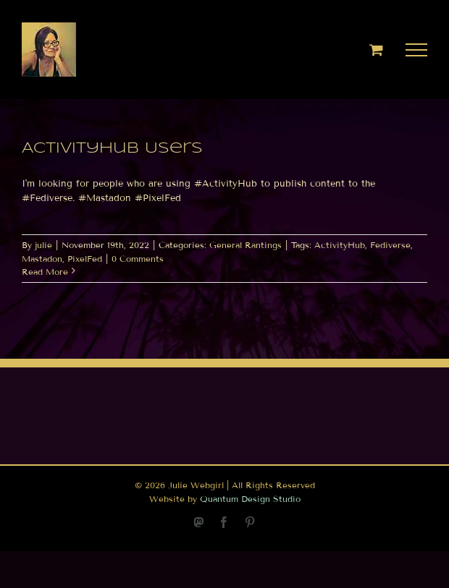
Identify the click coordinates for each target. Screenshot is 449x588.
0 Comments (138, 258)
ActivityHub (339, 244)
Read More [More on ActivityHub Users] (45, 271)
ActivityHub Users (112, 148)
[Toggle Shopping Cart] (376, 49)
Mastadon (42, 258)
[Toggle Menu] (417, 49)
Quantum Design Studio (250, 498)
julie (43, 244)
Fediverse (390, 244)
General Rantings (245, 244)
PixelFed (84, 258)
